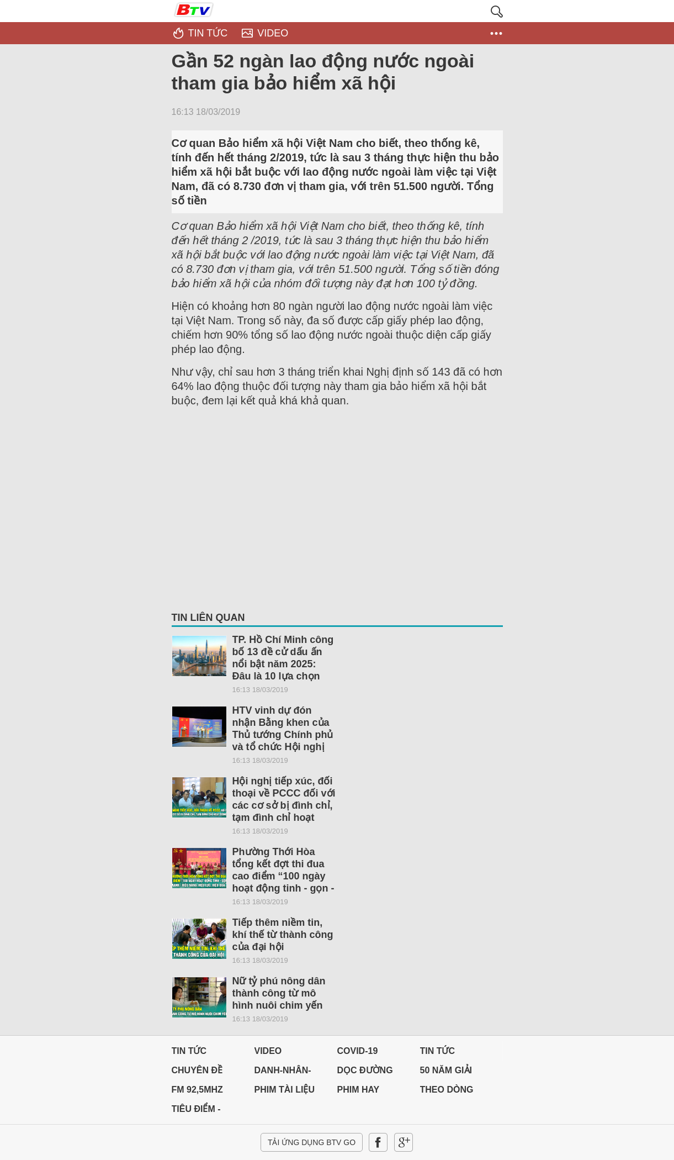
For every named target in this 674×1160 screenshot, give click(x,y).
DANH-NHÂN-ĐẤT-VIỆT (282, 1073)
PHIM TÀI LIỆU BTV (284, 1092)
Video (268, 1051)
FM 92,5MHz (197, 1089)
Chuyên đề (197, 1070)
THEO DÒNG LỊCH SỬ (447, 1092)
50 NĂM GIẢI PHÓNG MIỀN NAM (448, 1073)
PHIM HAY (358, 1089)
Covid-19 (357, 1051)
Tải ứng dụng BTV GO (311, 1142)
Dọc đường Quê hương (365, 1073)
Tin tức (189, 1051)
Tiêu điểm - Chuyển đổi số (207, 1111)
